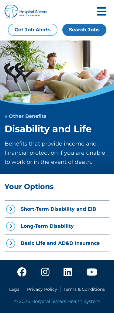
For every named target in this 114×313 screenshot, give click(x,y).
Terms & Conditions (84, 289)
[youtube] (91, 272)
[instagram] (45, 272)
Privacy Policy (42, 289)
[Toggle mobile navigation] (101, 12)
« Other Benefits (26, 116)
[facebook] (22, 272)
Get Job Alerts (33, 30)
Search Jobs (84, 30)
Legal (15, 289)
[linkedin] (68, 272)
